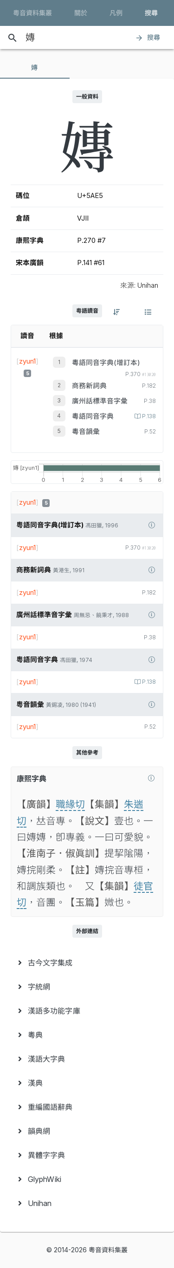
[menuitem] (87, 963)
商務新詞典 (89, 386)
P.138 (148, 416)
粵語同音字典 (93, 416)
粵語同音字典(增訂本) (106, 363)
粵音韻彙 (86, 431)
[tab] (35, 67)
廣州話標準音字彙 (100, 401)
